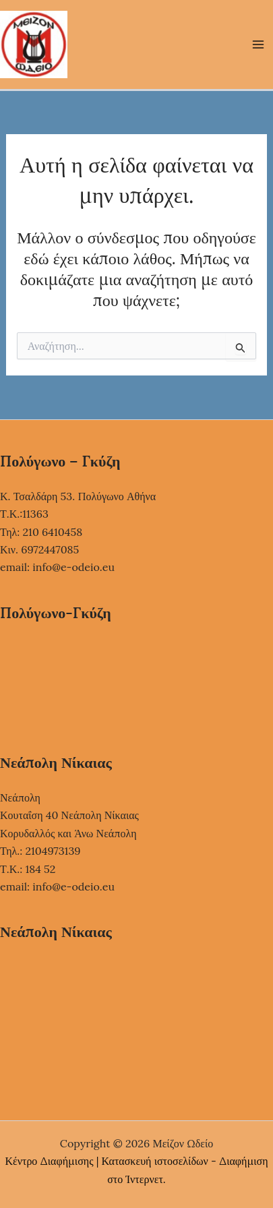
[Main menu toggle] (258, 44)
